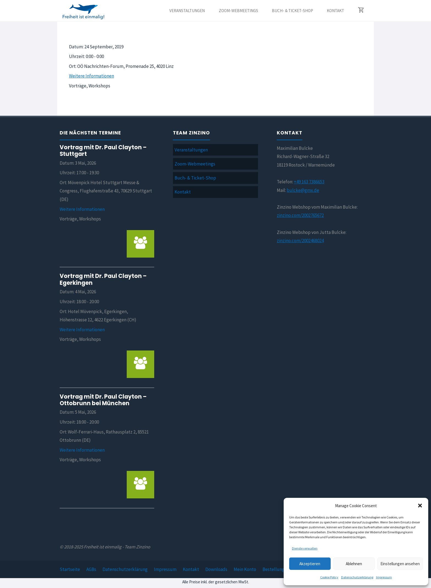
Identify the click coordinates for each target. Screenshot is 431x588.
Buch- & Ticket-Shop (195, 178)
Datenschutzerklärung (357, 577)
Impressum (384, 577)
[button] (420, 505)
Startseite (70, 569)
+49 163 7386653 (309, 182)
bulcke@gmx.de (303, 190)
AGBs (91, 569)
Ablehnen (354, 563)
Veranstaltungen (191, 150)
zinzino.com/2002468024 (300, 241)
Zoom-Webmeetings (195, 164)
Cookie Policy (329, 577)
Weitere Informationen (91, 76)
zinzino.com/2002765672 (300, 215)
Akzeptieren (309, 563)
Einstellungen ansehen (400, 563)
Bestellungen (276, 569)
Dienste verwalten (304, 548)
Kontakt (183, 192)
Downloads (216, 569)
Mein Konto (245, 569)
